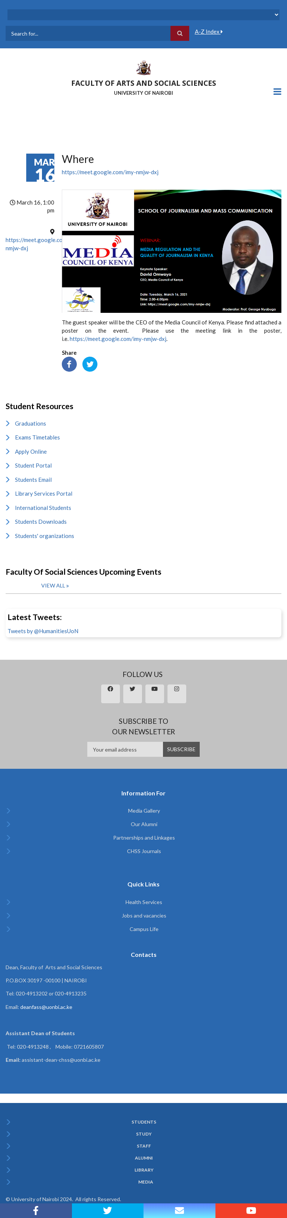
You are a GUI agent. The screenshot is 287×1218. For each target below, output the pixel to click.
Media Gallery (144, 810)
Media (145, 1182)
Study (144, 1134)
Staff (144, 1146)
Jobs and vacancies (144, 915)
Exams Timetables (37, 437)
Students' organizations (44, 535)
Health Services (144, 902)
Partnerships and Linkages (144, 837)
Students (144, 1122)
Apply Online (31, 451)
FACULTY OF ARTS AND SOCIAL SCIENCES (143, 83)
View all (53, 585)
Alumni (144, 1158)
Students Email (33, 479)
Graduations (30, 423)
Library (144, 1170)
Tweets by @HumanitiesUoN (42, 631)
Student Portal (33, 465)
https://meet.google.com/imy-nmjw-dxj (110, 172)
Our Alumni (144, 824)
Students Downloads (41, 521)
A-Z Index (209, 31)
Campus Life (144, 929)
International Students (43, 507)
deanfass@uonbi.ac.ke (46, 1007)
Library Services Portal (43, 493)
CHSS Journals (144, 851)
